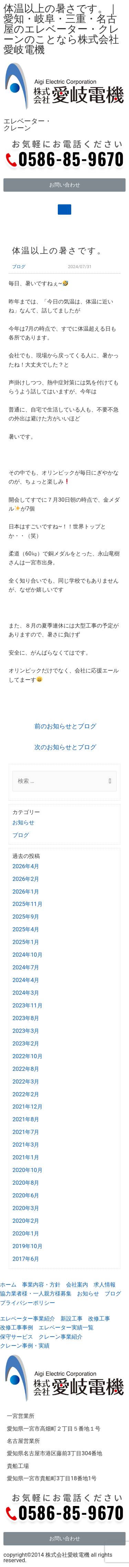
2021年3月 (25, 1144)
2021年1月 (25, 1157)
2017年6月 (25, 1259)
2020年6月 (25, 1195)
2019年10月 (27, 1246)
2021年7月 (25, 1132)
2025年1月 (25, 942)
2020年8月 (25, 1183)
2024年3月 (25, 993)
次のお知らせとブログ (65, 747)
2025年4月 (25, 929)
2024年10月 (27, 955)
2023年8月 (25, 1018)
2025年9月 (25, 916)
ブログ (18, 266)
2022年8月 (25, 1069)
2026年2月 (25, 879)
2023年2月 (25, 1043)
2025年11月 (27, 904)
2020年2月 (25, 1221)
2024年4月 (25, 980)
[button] (64, 185)
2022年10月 (27, 1056)
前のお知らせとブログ (65, 726)
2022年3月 (25, 1081)
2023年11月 (27, 1005)
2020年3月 (25, 1208)
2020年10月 (27, 1170)
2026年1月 (25, 891)
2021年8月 (25, 1119)
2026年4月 (25, 866)
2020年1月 (25, 1233)
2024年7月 (25, 967)
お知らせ (23, 822)
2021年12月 (27, 1106)
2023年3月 (25, 1031)
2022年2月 (25, 1094)
